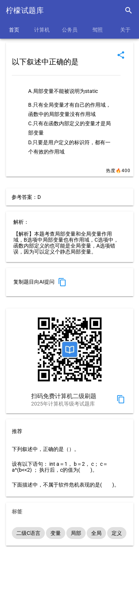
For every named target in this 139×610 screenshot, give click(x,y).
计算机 (42, 30)
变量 (55, 533)
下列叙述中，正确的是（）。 (45, 449)
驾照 (97, 30)
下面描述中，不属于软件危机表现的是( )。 (65, 485)
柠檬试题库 (25, 10)
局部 (76, 533)
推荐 (17, 431)
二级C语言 (28, 533)
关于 (125, 30)
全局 (96, 533)
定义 (117, 533)
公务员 (69, 30)
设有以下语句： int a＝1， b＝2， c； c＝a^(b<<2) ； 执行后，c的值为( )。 (60, 467)
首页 (14, 30)
